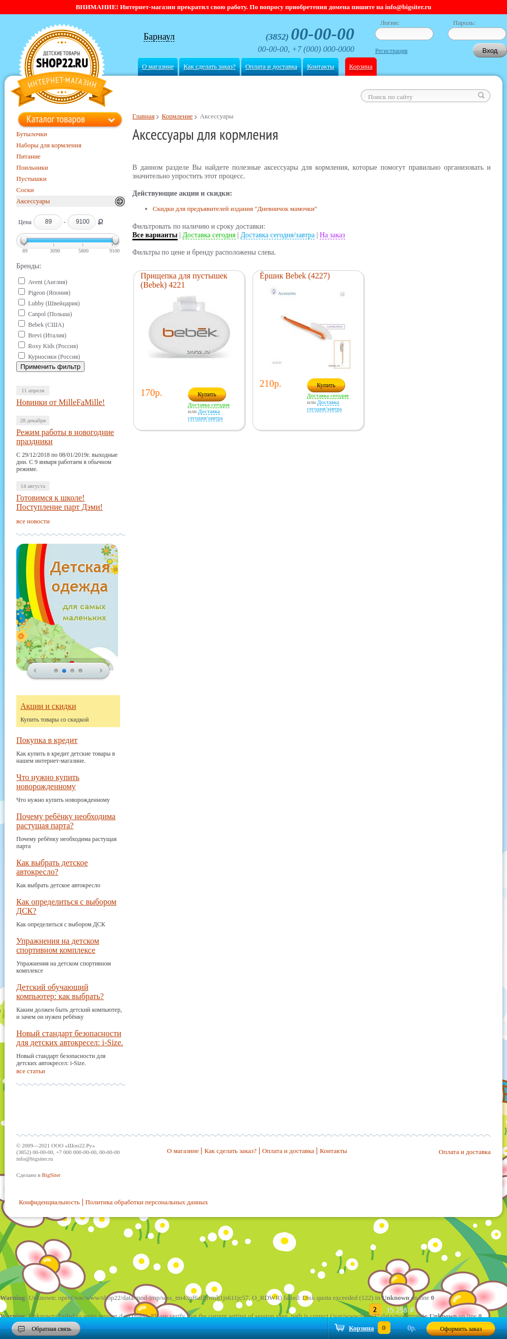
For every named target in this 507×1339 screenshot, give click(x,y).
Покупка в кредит (46, 740)
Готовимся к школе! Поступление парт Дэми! (59, 502)
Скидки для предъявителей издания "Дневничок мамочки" (235, 208)
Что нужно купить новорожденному (47, 782)
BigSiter (51, 1175)
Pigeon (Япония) (49, 292)
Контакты (320, 66)
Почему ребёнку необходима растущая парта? (66, 821)
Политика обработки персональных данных (147, 1202)
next (101, 671)
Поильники (32, 167)
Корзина (361, 66)
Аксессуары (33, 201)
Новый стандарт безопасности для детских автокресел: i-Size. (69, 1038)
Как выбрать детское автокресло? (52, 867)
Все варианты (155, 235)
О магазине (158, 66)
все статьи (30, 1071)
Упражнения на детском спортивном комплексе (57, 945)
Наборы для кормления (48, 145)
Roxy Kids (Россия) (53, 346)
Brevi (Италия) (47, 335)
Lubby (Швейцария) (53, 303)
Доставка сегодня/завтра (278, 235)
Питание (28, 156)
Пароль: (464, 22)
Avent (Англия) (47, 282)
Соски (25, 190)
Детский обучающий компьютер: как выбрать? (60, 992)
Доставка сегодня (209, 235)
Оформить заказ (461, 1328)
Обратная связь (51, 1328)
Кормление (177, 116)
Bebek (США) (46, 324)
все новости (33, 521)
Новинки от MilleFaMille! (60, 402)
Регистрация (391, 50)
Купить (207, 394)
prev (35, 671)
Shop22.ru (62, 67)
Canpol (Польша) (50, 314)
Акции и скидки (48, 706)
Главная (143, 116)
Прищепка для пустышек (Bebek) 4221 (184, 280)
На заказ (332, 235)
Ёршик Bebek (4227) (295, 275)
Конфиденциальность (49, 1202)
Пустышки (31, 178)
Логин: (390, 22)
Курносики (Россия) (54, 356)
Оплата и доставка (271, 66)
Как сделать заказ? (209, 66)
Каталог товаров (55, 119)
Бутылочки (31, 134)
